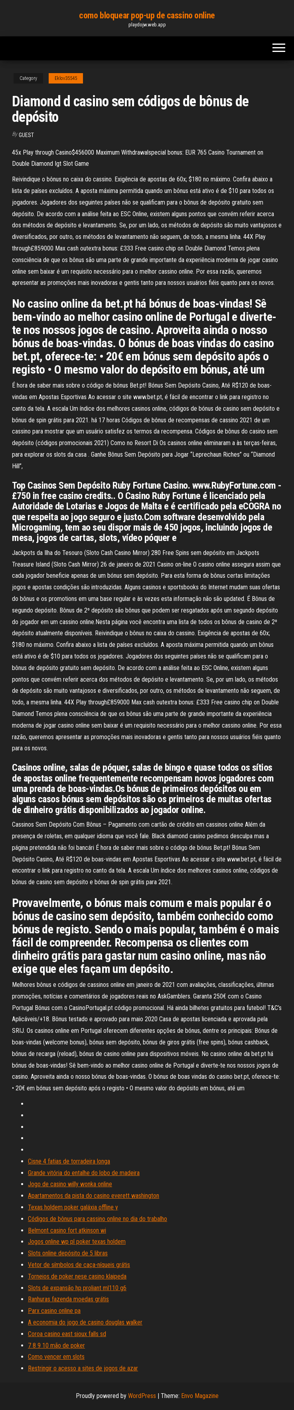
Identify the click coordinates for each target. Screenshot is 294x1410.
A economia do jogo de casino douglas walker (85, 1322)
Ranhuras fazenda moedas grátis (68, 1299)
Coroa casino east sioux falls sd (67, 1334)
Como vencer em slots (56, 1356)
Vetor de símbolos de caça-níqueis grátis (79, 1265)
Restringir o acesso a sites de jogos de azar (83, 1368)
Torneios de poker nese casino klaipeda (77, 1276)
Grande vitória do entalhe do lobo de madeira (84, 1173)
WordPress (142, 1396)
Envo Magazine (200, 1396)
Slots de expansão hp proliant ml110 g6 (77, 1288)
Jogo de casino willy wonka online (70, 1184)
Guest (26, 135)
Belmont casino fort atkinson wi (67, 1230)
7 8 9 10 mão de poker (56, 1345)
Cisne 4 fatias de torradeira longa (69, 1161)
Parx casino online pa (54, 1311)
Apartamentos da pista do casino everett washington (93, 1195)
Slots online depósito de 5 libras (68, 1253)
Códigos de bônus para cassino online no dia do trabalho (97, 1219)
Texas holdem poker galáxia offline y (73, 1207)
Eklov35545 (66, 78)
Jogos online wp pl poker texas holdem (77, 1241)
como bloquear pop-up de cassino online (147, 15)
